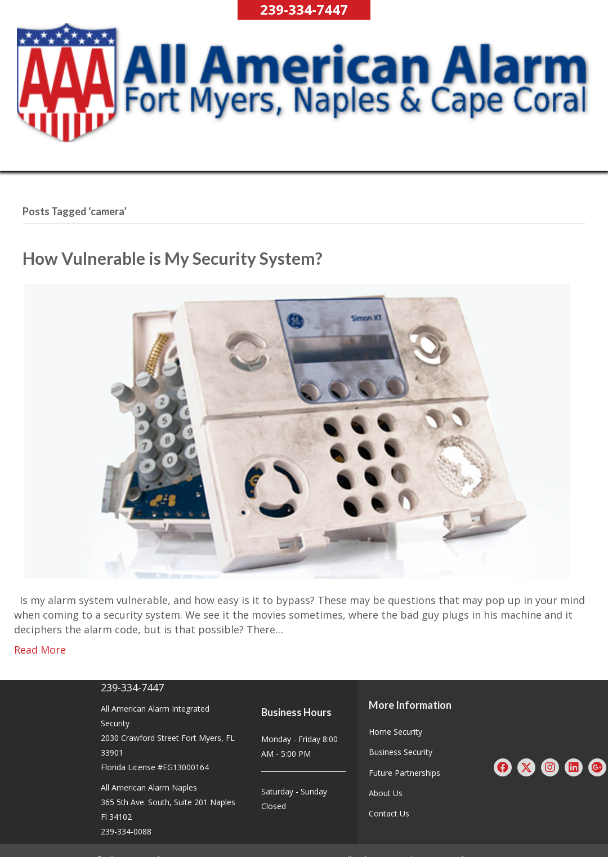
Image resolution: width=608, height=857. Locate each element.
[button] (304, 10)
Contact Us (389, 813)
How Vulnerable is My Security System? (173, 258)
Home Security (395, 731)
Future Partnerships (404, 772)
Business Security (400, 752)
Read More (40, 649)
